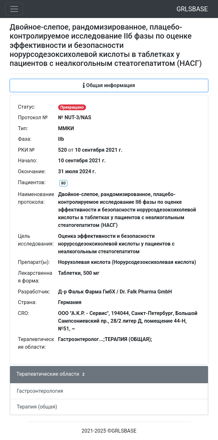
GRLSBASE (192, 9)
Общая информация (109, 85)
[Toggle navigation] (14, 9)
